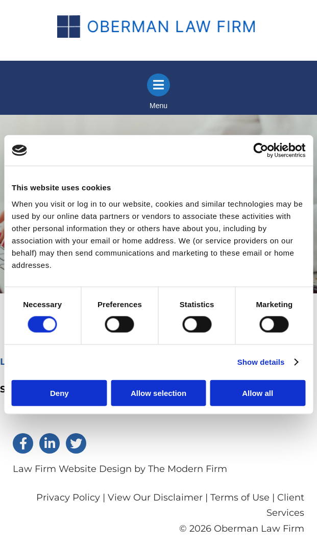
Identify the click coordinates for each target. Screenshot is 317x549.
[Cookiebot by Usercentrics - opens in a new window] (260, 150)
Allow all (257, 392)
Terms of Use (240, 497)
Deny (59, 392)
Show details (261, 362)
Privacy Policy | (72, 497)
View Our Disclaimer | (158, 497)
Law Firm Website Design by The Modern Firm (120, 469)
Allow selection (158, 392)
